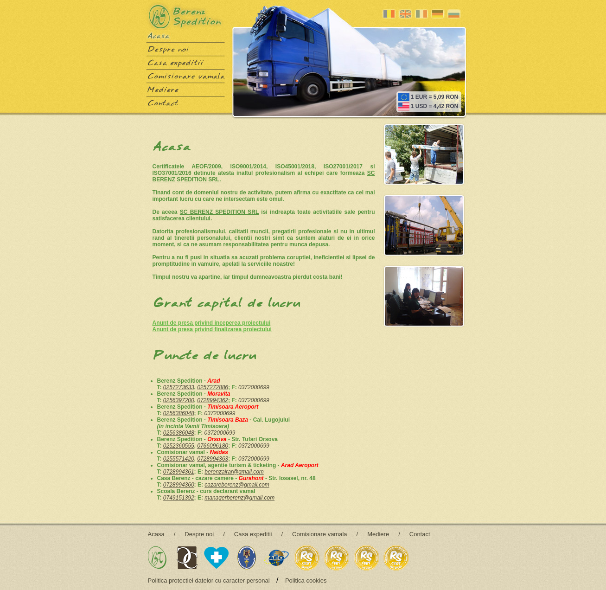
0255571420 (178, 458)
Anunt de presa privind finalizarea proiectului (212, 329)
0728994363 (212, 458)
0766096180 (212, 445)
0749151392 (178, 497)
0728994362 (212, 400)
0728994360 (178, 484)
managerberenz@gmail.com (239, 497)
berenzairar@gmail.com (234, 471)
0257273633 (178, 387)
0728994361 (178, 471)
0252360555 (178, 445)
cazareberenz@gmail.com (236, 484)
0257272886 (212, 387)
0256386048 (178, 413)
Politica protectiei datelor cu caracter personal (209, 580)
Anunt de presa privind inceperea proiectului (212, 323)
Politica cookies (306, 580)
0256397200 (178, 400)
